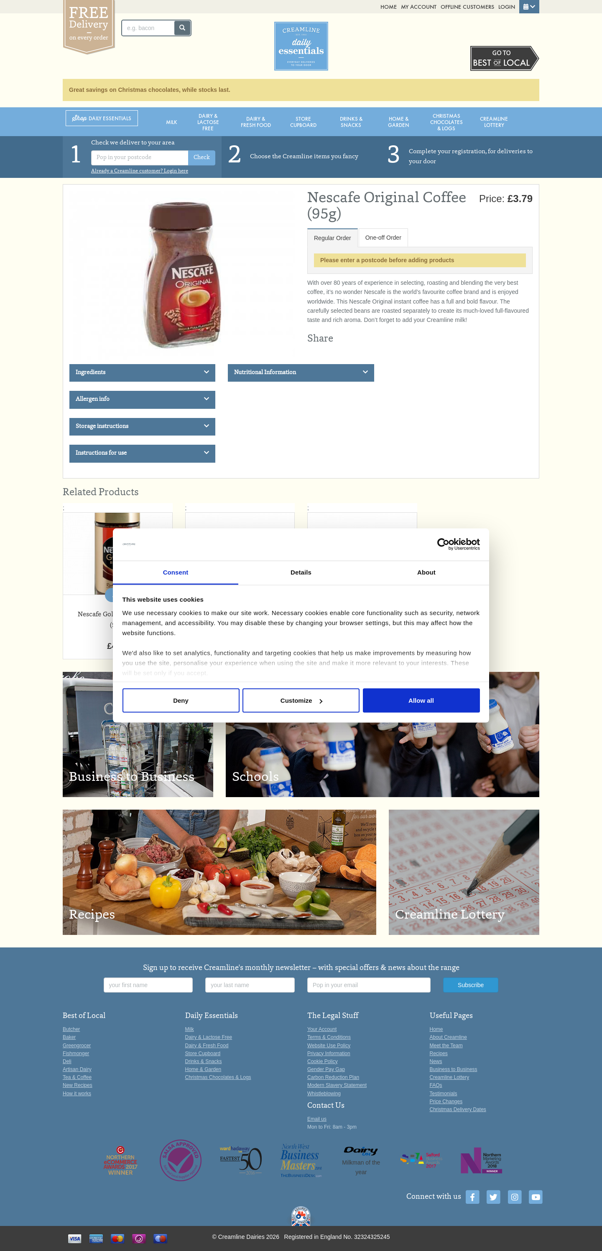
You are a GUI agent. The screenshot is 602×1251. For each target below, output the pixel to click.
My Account (418, 6)
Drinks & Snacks (351, 121)
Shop (101, 118)
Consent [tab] (176, 571)
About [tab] (426, 571)
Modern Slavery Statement (337, 1085)
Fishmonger (76, 1053)
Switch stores (504, 58)
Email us (317, 1119)
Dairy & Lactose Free (208, 122)
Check (202, 158)
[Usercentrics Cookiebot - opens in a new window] (443, 544)
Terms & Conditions (329, 1037)
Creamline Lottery (494, 121)
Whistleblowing (324, 1094)
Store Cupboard (303, 121)
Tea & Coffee (77, 1077)
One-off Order (383, 237)
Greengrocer (77, 1045)
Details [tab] (301, 571)
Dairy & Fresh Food (256, 121)
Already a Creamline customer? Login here (139, 171)
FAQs (436, 1085)
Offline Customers (467, 6)
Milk (171, 121)
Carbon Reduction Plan (333, 1077)
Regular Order (332, 238)
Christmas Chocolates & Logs (446, 122)
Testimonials (443, 1094)
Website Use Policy (328, 1045)
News (436, 1061)
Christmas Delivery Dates (458, 1109)
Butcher (71, 1029)
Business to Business (453, 1069)
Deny (181, 700)
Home (388, 6)
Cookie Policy (322, 1061)
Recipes (439, 1053)
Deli (67, 1061)
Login (506, 6)
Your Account (322, 1029)
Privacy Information (328, 1053)
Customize (301, 700)
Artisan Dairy (77, 1069)
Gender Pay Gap (326, 1069)
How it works (77, 1094)
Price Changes (446, 1101)
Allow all (421, 700)
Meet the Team (446, 1045)
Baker (69, 1037)
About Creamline (448, 1037)
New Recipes (77, 1085)
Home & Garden (398, 121)
